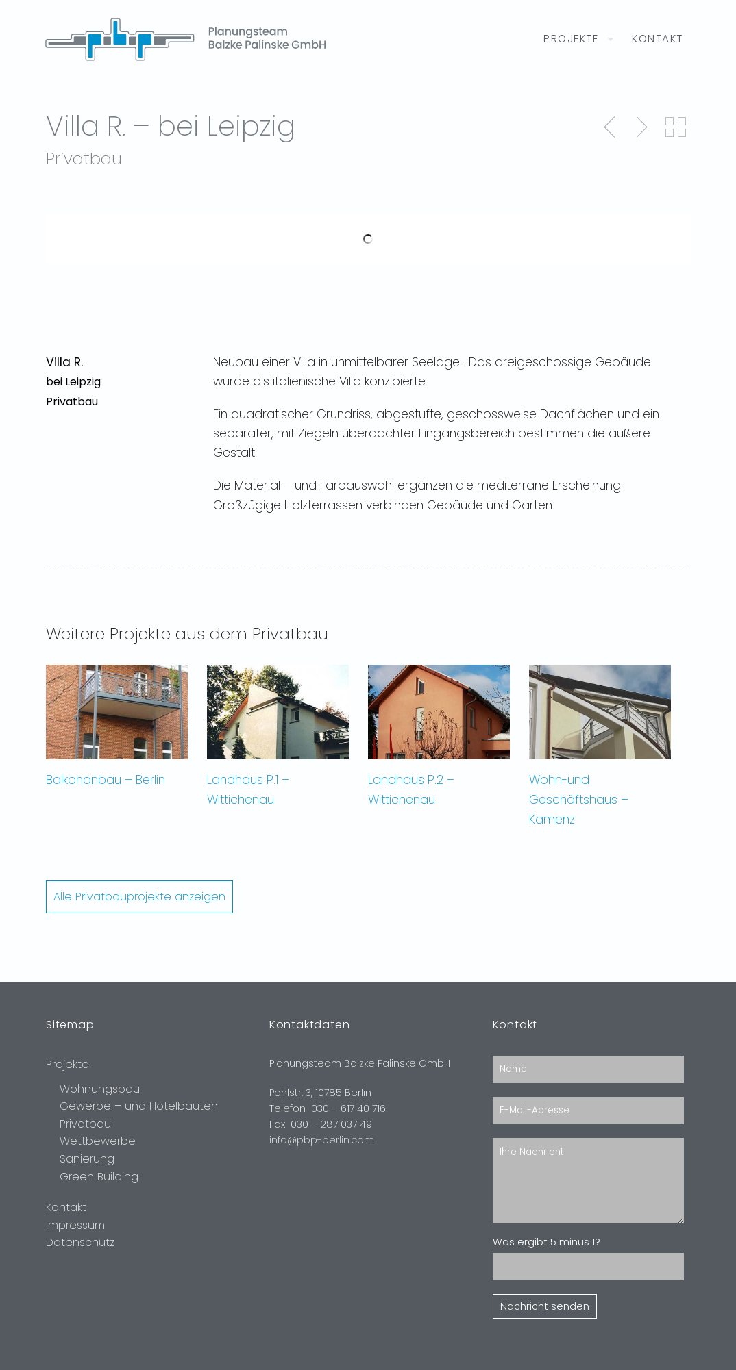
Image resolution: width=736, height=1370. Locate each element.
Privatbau (85, 1124)
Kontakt (657, 38)
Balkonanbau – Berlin (105, 780)
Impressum (75, 1225)
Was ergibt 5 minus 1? (546, 1242)
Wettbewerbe (98, 1141)
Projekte (570, 38)
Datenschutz (80, 1242)
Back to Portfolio (675, 127)
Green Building (99, 1176)
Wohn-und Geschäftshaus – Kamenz (578, 800)
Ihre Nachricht (588, 1180)
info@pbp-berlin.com (321, 1140)
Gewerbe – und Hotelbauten (139, 1106)
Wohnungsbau (100, 1089)
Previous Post (610, 127)
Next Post (640, 127)
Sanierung (87, 1159)
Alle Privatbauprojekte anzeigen (139, 896)
